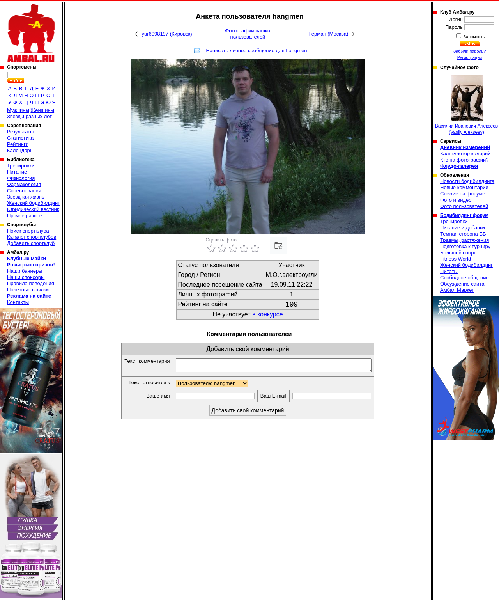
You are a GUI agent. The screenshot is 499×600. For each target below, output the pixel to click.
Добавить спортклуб (31, 243)
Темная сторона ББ (463, 234)
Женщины (42, 110)
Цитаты (449, 271)
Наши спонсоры (25, 277)
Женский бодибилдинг (33, 203)
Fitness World (455, 259)
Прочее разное (24, 215)
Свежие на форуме (462, 194)
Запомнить (473, 36)
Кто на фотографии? (464, 160)
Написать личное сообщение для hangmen (256, 50)
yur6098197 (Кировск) (167, 34)
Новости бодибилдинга (467, 181)
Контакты (18, 302)
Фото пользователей (464, 206)
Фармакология (24, 184)
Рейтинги (17, 144)
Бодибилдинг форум (464, 215)
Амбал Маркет (457, 290)
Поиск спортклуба (28, 231)
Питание (17, 172)
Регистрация (469, 57)
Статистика (20, 138)
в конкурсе (267, 314)
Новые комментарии (464, 187)
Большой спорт (458, 253)
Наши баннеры (24, 271)
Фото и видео (456, 200)
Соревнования (24, 190)
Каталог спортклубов (31, 237)
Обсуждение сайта (462, 284)
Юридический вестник (33, 209)
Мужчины (18, 110)
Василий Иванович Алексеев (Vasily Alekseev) (466, 105)
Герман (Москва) (329, 34)
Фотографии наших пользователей (248, 34)
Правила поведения (30, 283)
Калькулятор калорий (465, 153)
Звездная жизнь (25, 197)
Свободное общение (464, 277)
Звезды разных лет (29, 116)
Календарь (20, 150)
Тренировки (20, 166)
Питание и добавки (462, 228)
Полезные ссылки (28, 290)
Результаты (20, 132)
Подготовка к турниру (465, 246)
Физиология (21, 178)
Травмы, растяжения (464, 240)
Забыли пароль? (469, 51)
